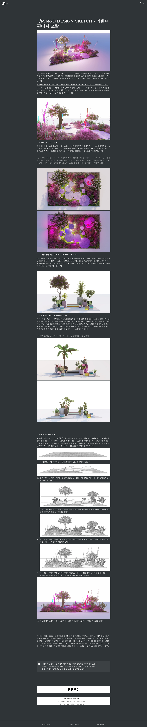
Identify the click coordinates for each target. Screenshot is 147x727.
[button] (140, 3)
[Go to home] (4, 3)
